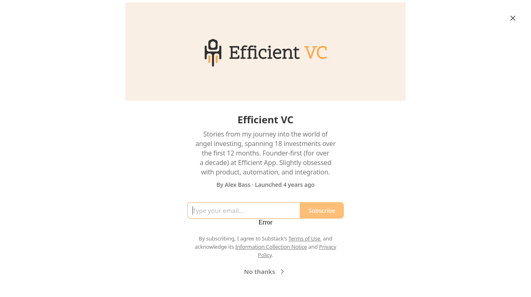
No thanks (265, 271)
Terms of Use (304, 238)
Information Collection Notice (271, 246)
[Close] (513, 18)
